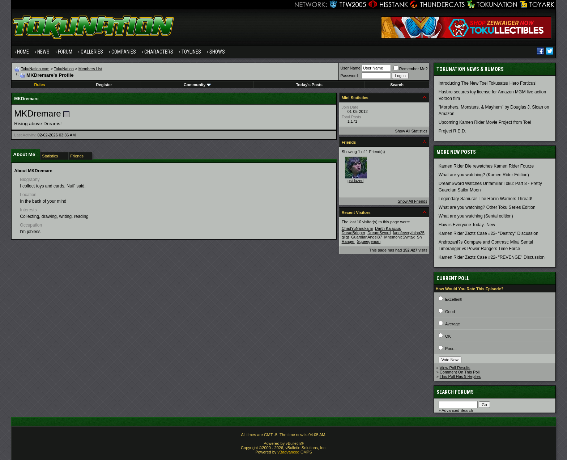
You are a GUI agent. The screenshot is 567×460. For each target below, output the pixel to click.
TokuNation (64, 69)
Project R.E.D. (452, 131)
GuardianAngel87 (366, 237)
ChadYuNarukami (357, 228)
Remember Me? (410, 69)
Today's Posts (309, 85)
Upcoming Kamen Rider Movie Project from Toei (485, 122)
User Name (350, 68)
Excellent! (453, 299)
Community (197, 85)
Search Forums (455, 392)
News (43, 52)
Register (104, 85)
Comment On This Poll (459, 372)
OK (448, 336)
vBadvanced (288, 452)
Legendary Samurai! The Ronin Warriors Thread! (485, 198)
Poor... (451, 348)
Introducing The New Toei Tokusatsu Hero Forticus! (488, 83)
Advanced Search (457, 410)
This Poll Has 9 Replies (460, 376)
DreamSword (379, 233)
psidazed (355, 180)
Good (450, 311)
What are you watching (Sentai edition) (476, 216)
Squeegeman (368, 241)
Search (397, 85)
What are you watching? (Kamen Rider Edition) (484, 174)
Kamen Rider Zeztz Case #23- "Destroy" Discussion (488, 233)
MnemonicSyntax (399, 237)
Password (349, 75)
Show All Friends (412, 201)
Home (23, 52)
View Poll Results (455, 368)
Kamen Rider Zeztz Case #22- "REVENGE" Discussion (492, 257)
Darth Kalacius (388, 228)
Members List (90, 69)
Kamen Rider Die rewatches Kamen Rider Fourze (486, 166)
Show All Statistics (411, 131)
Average (452, 324)
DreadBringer (353, 233)
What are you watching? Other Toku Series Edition (487, 207)
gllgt (345, 237)
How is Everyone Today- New (467, 224)
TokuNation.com (35, 69)
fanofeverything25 (408, 233)
